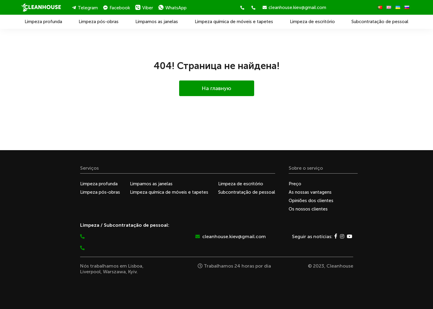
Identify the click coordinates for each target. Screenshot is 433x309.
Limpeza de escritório (312, 21)
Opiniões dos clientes (311, 200)
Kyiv (132, 271)
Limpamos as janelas (156, 21)
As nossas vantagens (310, 192)
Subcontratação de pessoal (379, 21)
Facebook (116, 8)
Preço (295, 183)
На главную (216, 88)
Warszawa (114, 271)
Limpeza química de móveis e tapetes (234, 21)
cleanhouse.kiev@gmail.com (294, 7)
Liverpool (90, 271)
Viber (144, 8)
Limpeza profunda (43, 21)
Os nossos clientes (308, 209)
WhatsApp (172, 8)
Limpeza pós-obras (99, 21)
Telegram (85, 8)
